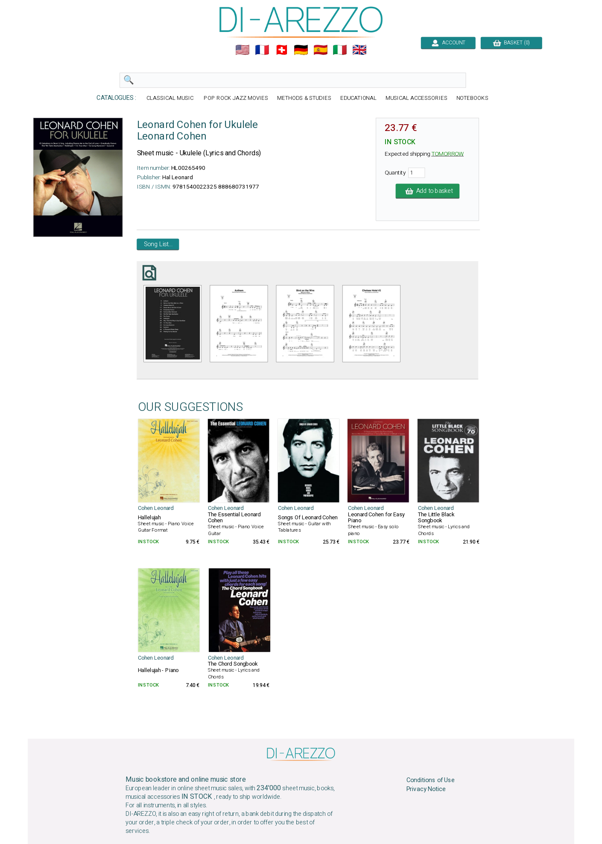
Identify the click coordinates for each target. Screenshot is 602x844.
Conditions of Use (430, 780)
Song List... (158, 244)
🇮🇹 (340, 49)
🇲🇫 (262, 49)
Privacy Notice (426, 789)
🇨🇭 (282, 49)
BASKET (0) (511, 43)
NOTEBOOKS (472, 98)
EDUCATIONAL (358, 98)
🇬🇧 (359, 49)
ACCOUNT (448, 43)
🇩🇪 (301, 49)
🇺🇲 (242, 49)
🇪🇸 (320, 49)
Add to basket (428, 191)
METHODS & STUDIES (304, 98)
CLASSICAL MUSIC (170, 98)
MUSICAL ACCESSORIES (416, 98)
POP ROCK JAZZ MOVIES (236, 98)
